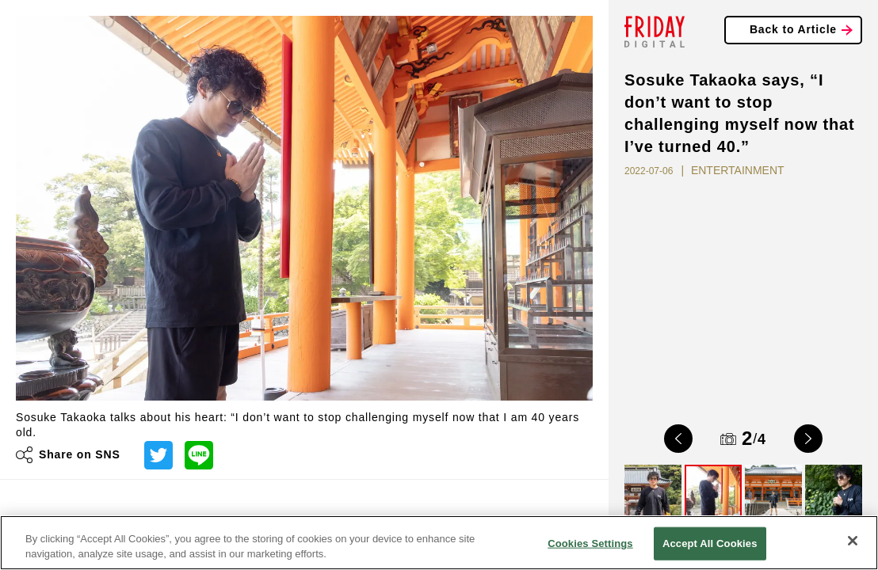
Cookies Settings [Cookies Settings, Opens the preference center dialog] (590, 543)
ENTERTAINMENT (737, 170)
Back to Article (793, 29)
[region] (439, 542)
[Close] (852, 540)
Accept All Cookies (710, 543)
